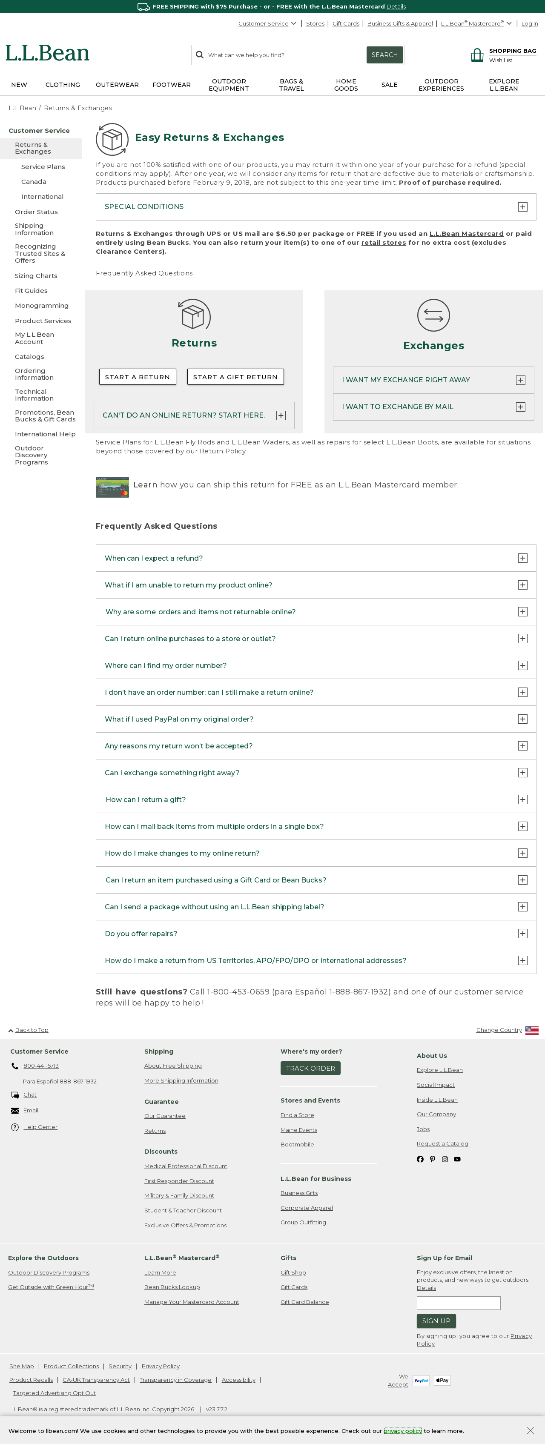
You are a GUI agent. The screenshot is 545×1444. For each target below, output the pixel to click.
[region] (272, 6)
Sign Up (436, 1321)
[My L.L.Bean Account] (41, 338)
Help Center (34, 1127)
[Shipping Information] (41, 229)
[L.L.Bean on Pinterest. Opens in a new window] (432, 1158)
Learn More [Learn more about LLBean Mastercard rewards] (160, 1272)
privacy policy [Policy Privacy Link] (403, 1430)
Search (385, 55)
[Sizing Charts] (41, 275)
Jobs (423, 1129)
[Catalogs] (41, 356)
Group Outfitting (303, 1222)
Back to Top (28, 1029)
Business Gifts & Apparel (400, 23)
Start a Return (137, 377)
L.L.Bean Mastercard (467, 233)
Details (396, 6)
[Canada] (41, 181)
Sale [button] (390, 85)
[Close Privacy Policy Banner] (530, 1431)
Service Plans (118, 442)
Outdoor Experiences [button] (441, 84)
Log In (530, 23)
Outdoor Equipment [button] (229, 84)
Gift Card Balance (305, 1301)
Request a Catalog (442, 1143)
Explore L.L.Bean (440, 1069)
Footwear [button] (171, 85)
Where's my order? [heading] (311, 1051)
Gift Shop (293, 1272)
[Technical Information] (41, 395)
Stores (315, 23)
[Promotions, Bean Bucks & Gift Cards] (41, 416)
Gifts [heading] (288, 1258)
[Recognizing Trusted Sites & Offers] (41, 254)
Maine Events (299, 1129)
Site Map (21, 1366)
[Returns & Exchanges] (41, 148)
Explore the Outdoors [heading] (43, 1258)
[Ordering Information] (41, 374)
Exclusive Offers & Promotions (185, 1225)
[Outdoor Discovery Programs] (41, 456)
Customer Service (267, 23)
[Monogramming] (41, 305)
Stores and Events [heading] (310, 1100)
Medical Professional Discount (185, 1166)
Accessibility (238, 1379)
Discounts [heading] (161, 1151)
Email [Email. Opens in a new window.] (25, 1111)
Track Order (310, 1068)
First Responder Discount (179, 1181)
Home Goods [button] (346, 84)
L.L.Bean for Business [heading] (316, 1179)
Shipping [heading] (158, 1051)
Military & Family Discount (179, 1195)
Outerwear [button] (117, 85)
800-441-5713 (35, 1066)
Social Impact (436, 1084)
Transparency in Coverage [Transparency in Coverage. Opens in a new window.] (176, 1379)
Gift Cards (346, 23)
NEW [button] (19, 85)
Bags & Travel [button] (291, 84)
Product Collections (71, 1366)
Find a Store (297, 1115)
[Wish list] (512, 59)
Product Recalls (31, 1379)
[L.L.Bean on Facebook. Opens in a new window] (420, 1158)
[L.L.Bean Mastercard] (477, 23)
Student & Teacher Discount (183, 1210)
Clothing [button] (63, 85)
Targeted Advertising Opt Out (54, 1393)
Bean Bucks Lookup (172, 1287)
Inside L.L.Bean (437, 1099)
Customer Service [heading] (39, 1051)
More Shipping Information (181, 1080)
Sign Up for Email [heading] (444, 1258)
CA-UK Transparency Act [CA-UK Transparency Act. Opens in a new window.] (96, 1379)
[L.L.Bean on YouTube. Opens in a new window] (457, 1158)
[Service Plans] (41, 166)
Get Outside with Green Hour (51, 1287)
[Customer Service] (41, 130)
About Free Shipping (173, 1065)
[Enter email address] (459, 1303)
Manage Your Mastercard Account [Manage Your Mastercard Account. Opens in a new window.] (191, 1301)
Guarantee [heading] (161, 1102)
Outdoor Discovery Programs (48, 1272)
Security (120, 1366)
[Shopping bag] (502, 50)
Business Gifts (299, 1192)
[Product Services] (41, 320)
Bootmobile (297, 1144)
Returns (155, 1130)
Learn (145, 485)
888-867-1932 (78, 1081)
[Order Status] (41, 211)
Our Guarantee (165, 1115)
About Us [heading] (432, 1056)
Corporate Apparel (307, 1207)
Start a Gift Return (235, 377)
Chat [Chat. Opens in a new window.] (24, 1095)
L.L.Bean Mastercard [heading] (182, 1258)
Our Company (436, 1114)
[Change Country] (507, 1032)
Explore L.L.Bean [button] (504, 84)
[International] (41, 196)
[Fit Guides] (41, 290)
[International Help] (41, 434)
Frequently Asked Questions (144, 273)
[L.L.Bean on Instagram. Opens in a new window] (445, 1158)
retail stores (384, 242)
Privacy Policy (161, 1366)
